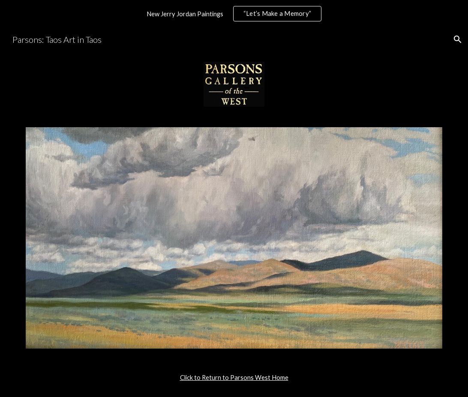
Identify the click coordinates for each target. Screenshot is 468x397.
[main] (234, 377)
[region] (234, 13)
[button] (457, 39)
